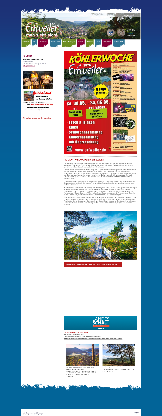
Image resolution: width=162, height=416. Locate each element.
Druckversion (29, 413)
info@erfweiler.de (29, 66)
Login (136, 412)
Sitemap (40, 413)
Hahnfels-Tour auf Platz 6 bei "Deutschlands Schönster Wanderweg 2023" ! (93, 264)
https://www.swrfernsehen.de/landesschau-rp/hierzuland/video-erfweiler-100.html (93, 339)
